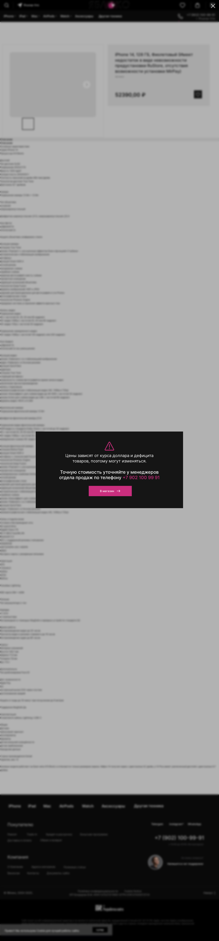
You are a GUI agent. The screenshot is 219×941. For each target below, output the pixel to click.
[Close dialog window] (213, 6)
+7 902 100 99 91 (141, 477)
